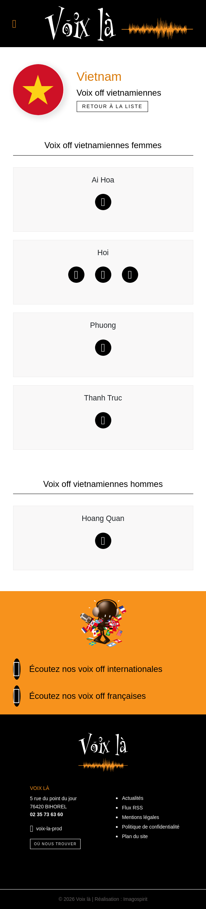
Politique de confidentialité (150, 827)
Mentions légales (140, 817)
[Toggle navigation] (24, 23)
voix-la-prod (49, 828)
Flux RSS (132, 807)
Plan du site (135, 836)
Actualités (132, 798)
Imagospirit (135, 899)
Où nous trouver (55, 844)
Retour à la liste (112, 106)
